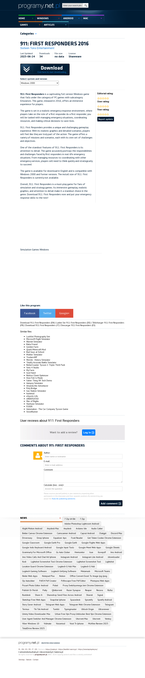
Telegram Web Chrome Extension (84, 604)
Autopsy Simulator (34, 383)
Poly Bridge (31, 388)
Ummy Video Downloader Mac (36, 614)
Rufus (110, 590)
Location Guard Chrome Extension (37, 566)
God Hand (31, 372)
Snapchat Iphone (58, 599)
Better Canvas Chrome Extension (37, 533)
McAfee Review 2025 (98, 623)
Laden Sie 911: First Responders (71, 322)
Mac (85, 18)
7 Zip (82, 519)
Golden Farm (32, 346)
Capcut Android (88, 533)
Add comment (111, 503)
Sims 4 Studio (32, 367)
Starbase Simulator (35, 403)
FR (30, 649)
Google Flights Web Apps (93, 542)
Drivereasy (27, 538)
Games (24, 24)
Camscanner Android (66, 533)
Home (22, 18)
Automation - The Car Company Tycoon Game (47, 409)
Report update (105, 119)
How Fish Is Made (34, 377)
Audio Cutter (97, 528)
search (85, 5)
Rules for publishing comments (63, 499)
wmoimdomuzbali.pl (29, 652)
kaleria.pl (59, 652)
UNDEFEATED (32, 398)
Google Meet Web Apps (90, 547)
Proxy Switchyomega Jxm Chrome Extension (83, 585)
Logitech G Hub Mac (67, 566)
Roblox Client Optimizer (37, 375)
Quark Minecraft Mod (36, 349)
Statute (28, 660)
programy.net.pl (41, 654)
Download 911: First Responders (35, 322)
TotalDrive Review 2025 (33, 628)
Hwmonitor (80, 552)
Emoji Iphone (43, 538)
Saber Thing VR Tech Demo (39, 380)
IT (32, 649)
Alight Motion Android (32, 528)
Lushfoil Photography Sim (38, 336)
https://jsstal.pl (51, 649)
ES (26, 649)
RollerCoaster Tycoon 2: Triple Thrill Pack (45, 365)
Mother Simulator (34, 354)
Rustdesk (26, 595)
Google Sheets (113, 547)
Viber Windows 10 (30, 623)
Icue (91, 552)
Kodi (24, 561)
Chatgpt (102, 533)
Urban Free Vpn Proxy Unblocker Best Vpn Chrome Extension (83, 614)
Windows (43, 18)
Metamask (85, 571)
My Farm (30, 370)
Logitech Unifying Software (63, 571)
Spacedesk (75, 599)
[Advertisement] (72, 224)
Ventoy (108, 618)
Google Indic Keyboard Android (37, 547)
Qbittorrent (57, 590)
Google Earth (71, 542)
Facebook (29, 313)
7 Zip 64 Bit (69, 519)
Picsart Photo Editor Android (35, 585)
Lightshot (110, 561)
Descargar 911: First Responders (76, 325)
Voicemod (60, 623)
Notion (62, 576)
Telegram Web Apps (55, 604)
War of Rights (32, 401)
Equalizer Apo (60, 538)
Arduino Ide (81, 528)
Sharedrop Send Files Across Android (64, 595)
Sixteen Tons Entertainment (37, 48)
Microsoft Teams (102, 571)
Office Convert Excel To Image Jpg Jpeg (88, 576)
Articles (49, 24)
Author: (47, 452)
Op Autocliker (28, 580)
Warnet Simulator (34, 341)
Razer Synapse (74, 590)
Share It (38, 595)
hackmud (30, 393)
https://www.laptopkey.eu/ (87, 649)
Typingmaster (70, 609)
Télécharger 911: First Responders (108, 322)
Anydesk (67, 528)
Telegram (109, 604)
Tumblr (56, 609)
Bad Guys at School (35, 352)
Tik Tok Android (41, 609)
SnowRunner (32, 411)
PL (19, 649)
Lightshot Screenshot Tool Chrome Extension (51, 561)
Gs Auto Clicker (63, 552)
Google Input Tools (65, 547)
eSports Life (32, 396)
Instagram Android (69, 557)
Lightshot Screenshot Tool (89, 561)
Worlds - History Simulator (38, 359)
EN (23, 649)
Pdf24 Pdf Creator (47, 580)
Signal (100, 595)
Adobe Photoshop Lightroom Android (81, 523)
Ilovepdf (102, 552)
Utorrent (96, 618)
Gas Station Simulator (36, 390)
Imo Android (116, 552)
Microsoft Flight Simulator (38, 339)
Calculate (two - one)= (54, 485)
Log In (88, 432)
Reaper (88, 590)
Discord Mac (116, 533)
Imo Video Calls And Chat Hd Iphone (39, 557)
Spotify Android (104, 599)
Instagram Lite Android (92, 557)
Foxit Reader (77, 538)
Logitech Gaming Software (34, 571)
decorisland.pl (46, 652)
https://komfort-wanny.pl (67, 649)
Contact (35, 660)
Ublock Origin (87, 609)
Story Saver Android (31, 604)
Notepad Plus (48, 576)
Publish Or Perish (30, 590)
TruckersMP (31, 357)
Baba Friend (31, 344)
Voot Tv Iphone (77, 623)
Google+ (64, 313)
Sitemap (22, 660)
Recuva (99, 590)
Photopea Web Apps (99, 580)
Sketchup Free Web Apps (34, 599)
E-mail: (47, 461)
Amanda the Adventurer (37, 385)
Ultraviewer (103, 609)
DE (36, 649)
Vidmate (47, 623)
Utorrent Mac (82, 618)
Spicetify (89, 599)
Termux (25, 609)
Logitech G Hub (88, 566)
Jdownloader (114, 557)
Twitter (47, 313)
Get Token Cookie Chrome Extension (104, 538)
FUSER (29, 406)
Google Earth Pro (52, 542)
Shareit (89, 595)
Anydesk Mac (53, 528)
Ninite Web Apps (29, 576)
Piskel (55, 585)
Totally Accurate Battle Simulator (41, 362)
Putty (45, 590)
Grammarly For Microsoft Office (37, 552)
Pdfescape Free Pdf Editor (73, 580)
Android (68, 18)
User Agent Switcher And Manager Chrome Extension (46, 618)
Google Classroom (30, 542)
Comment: (48, 469)
